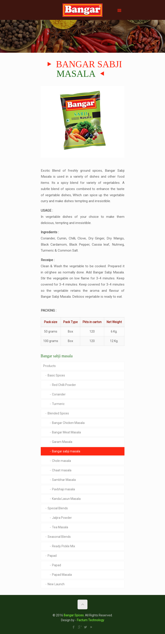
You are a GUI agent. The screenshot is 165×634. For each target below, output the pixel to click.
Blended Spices (58, 413)
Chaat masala (61, 470)
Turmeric (58, 404)
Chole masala (61, 461)
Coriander (59, 394)
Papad (52, 555)
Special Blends (58, 508)
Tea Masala (60, 527)
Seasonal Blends (59, 536)
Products (49, 366)
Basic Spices (56, 375)
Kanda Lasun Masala (66, 498)
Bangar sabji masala (66, 451)
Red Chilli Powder (64, 385)
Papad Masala (62, 574)
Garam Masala (62, 442)
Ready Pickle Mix (63, 546)
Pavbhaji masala (63, 489)
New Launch (56, 584)
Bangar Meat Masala (66, 432)
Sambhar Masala (64, 480)
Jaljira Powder (62, 517)
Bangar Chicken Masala (68, 423)
